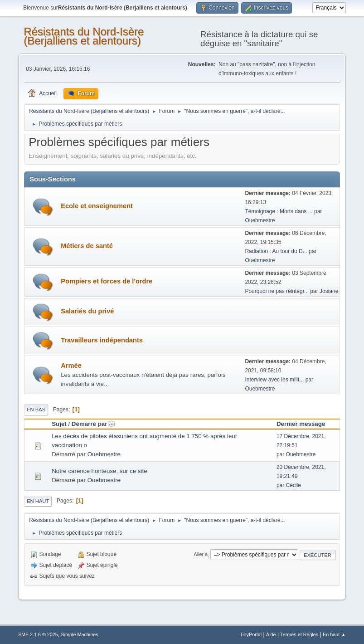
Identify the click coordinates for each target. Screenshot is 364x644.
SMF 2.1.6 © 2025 (38, 634)
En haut (38, 501)
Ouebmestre (260, 220)
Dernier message (301, 423)
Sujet (59, 423)
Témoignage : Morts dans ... (278, 211)
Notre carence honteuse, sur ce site (99, 471)
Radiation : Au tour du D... (276, 251)
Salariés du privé (87, 311)
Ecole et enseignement (97, 206)
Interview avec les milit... (274, 379)
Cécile (293, 485)
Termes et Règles (299, 634)
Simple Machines (79, 634)
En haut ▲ (334, 634)
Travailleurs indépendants (102, 340)
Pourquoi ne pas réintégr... (277, 291)
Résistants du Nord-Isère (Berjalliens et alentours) (84, 36)
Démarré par (94, 423)
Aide (271, 634)
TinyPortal (251, 634)
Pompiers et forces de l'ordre (106, 281)
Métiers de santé (87, 245)
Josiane (329, 291)
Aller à (201, 554)
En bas (36, 409)
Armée (71, 365)
